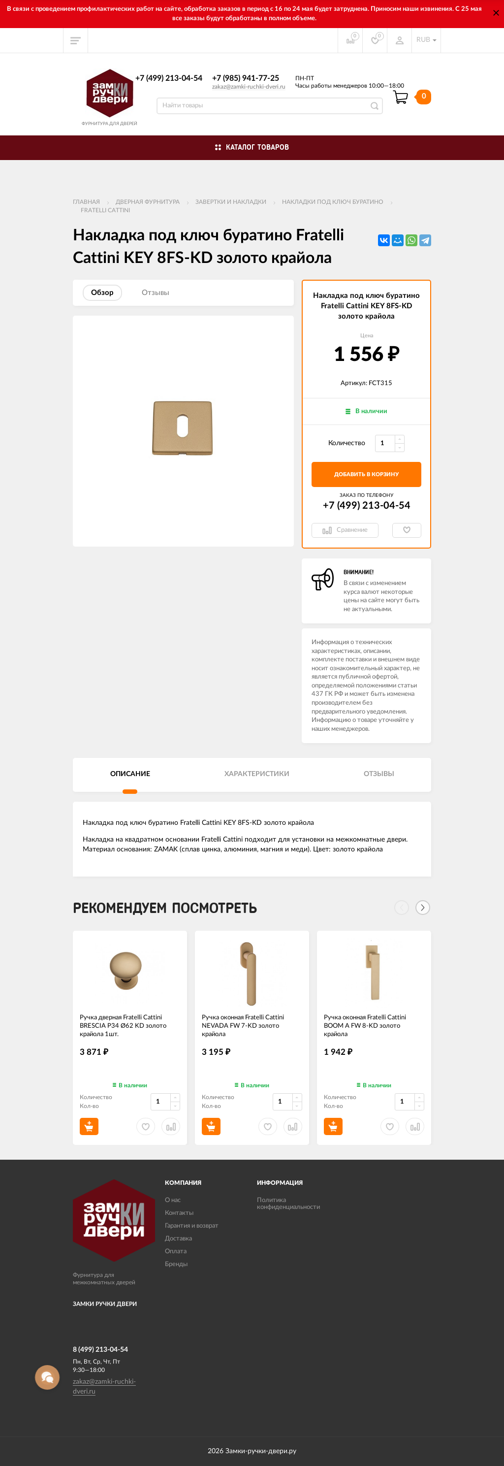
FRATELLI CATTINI (105, 210)
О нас (173, 1200)
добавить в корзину (366, 474)
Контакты (179, 1213)
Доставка (178, 1239)
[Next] (422, 907)
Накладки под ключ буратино (332, 202)
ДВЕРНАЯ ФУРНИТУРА (148, 202)
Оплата (176, 1251)
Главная (86, 202)
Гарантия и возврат (192, 1226)
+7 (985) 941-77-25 (245, 78)
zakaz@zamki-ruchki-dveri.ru (248, 87)
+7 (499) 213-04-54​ (168, 78)
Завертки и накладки (230, 202)
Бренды (176, 1264)
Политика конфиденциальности (288, 1203)
